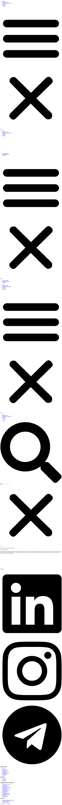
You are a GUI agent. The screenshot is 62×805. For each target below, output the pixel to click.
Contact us (4, 5)
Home (3, 1)
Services (3, 4)
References (4, 155)
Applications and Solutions (6, 3)
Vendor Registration (5, 154)
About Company (5, 2)
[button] (31, 68)
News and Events (5, 153)
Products (3, 133)
